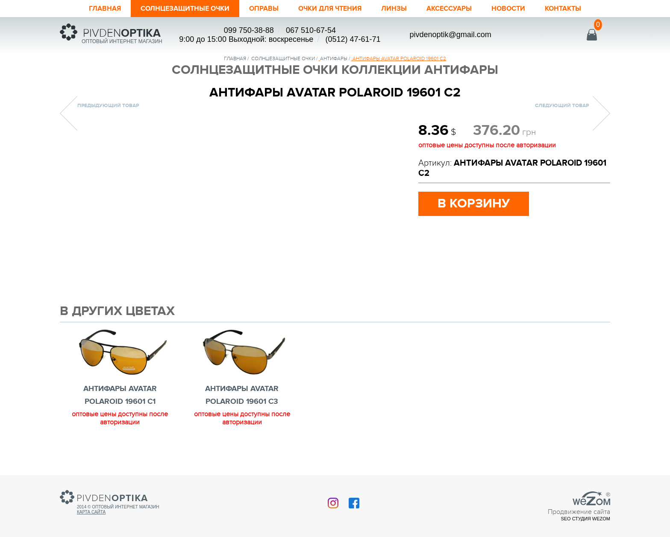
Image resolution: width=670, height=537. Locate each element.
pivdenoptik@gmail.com (450, 34)
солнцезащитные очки (283, 58)
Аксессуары (458, 8)
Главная (89, 8)
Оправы (260, 8)
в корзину (474, 203)
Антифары (333, 58)
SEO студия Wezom (585, 518)
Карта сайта (91, 512)
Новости (521, 8)
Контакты (578, 8)
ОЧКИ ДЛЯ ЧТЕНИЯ (331, 8)
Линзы (400, 8)
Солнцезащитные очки (175, 8)
